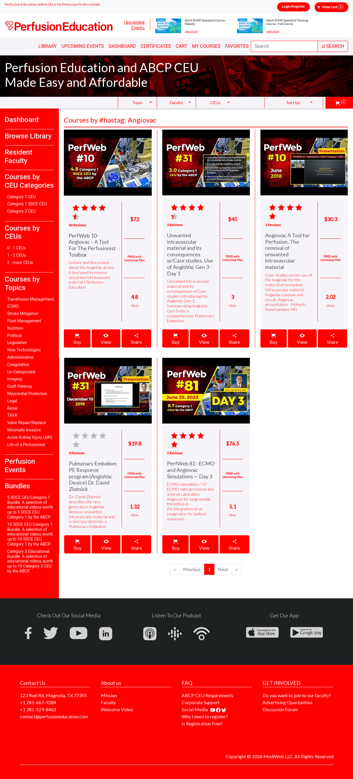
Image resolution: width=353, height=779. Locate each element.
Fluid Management (24, 321)
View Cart (332, 6)
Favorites (237, 46)
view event (191, 31)
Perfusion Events (20, 465)
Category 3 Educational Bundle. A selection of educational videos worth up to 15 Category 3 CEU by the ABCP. (30, 561)
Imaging (14, 379)
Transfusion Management (30, 299)
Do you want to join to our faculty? (296, 695)
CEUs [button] (215, 102)
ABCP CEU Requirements (207, 695)
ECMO (13, 306)
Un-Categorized (21, 372)
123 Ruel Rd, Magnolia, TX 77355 (53, 695)
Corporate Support (201, 702)
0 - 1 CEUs (16, 247)
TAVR (12, 415)
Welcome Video (117, 709)
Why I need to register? (205, 716)
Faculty (108, 702)
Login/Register (293, 6)
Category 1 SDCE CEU (27, 203)
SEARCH (332, 46)
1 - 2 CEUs (16, 255)
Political (14, 335)
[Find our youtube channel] (213, 709)
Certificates (156, 46)
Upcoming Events (134, 24)
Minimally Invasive (24, 430)
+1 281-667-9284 (38, 702)
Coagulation (18, 364)
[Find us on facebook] (218, 709)
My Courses (206, 46)
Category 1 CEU (21, 196)
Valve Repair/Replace (26, 422)
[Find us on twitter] (223, 709)
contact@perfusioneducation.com (54, 716)
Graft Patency (19, 386)
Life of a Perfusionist (26, 444)
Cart (181, 46)
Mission (109, 695)
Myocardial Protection (27, 393)
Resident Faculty (18, 156)
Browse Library (28, 136)
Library (47, 46)
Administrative (20, 357)
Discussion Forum (280, 709)
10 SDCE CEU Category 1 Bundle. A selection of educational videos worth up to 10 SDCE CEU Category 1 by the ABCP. (30, 534)
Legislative (17, 342)
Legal (12, 401)
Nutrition (15, 328)
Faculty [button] (176, 102)
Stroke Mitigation (22, 313)
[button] (341, 103)
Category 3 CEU (21, 211)
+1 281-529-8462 (38, 709)
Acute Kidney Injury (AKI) (29, 437)
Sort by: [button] (294, 102)
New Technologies (24, 350)
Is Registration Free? (202, 723)
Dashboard (122, 46)
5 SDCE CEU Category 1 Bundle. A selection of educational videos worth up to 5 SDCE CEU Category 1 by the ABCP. (30, 507)
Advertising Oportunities (287, 702)
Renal (12, 408)
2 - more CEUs (20, 262)
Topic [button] (137, 102)
